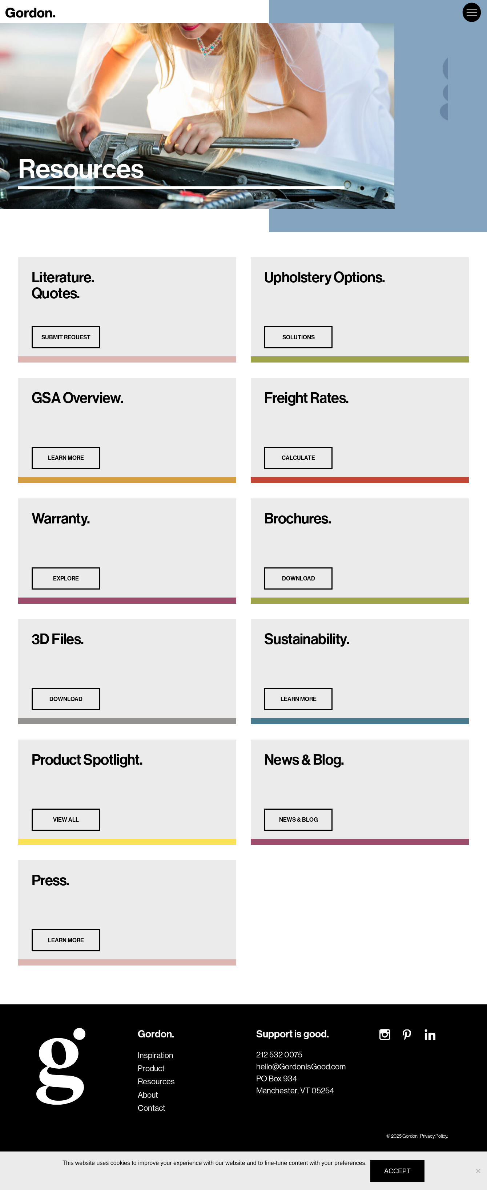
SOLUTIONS (298, 337)
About (148, 1095)
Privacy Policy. (434, 1136)
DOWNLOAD (298, 578)
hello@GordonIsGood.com (301, 1066)
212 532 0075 (279, 1054)
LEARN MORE (66, 457)
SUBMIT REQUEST (65, 337)
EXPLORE (66, 578)
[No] (478, 1170)
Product (151, 1068)
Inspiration (155, 1055)
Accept (397, 1171)
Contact (151, 1108)
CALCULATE (298, 457)
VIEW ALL (66, 819)
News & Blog (298, 819)
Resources (156, 1081)
